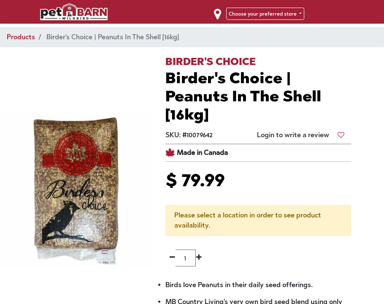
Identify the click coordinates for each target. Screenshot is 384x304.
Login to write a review (293, 135)
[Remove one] (172, 258)
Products (21, 37)
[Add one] (199, 258)
